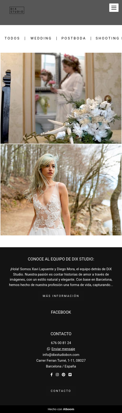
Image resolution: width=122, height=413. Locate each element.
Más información (61, 296)
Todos (12, 38)
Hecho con (61, 409)
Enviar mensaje (63, 349)
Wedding (41, 38)
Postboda (73, 38)
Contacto (61, 391)
